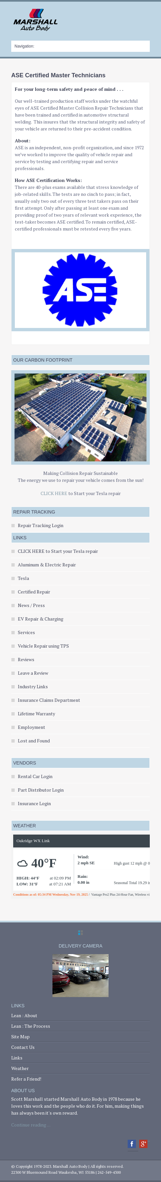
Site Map (20, 1036)
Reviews (26, 659)
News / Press (31, 605)
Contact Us (23, 1047)
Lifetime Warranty (36, 713)
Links (16, 1058)
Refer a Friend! (26, 1079)
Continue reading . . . (30, 1125)
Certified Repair (34, 592)
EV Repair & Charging (40, 619)
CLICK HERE (54, 493)
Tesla (23, 578)
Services (26, 632)
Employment (31, 727)
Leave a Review (33, 673)
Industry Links (33, 686)
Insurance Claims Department (49, 700)
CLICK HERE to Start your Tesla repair (58, 551)
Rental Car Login (35, 776)
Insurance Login (34, 803)
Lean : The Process (30, 1026)
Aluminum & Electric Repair (47, 564)
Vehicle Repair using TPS (43, 646)
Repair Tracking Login (40, 525)
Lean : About (24, 1015)
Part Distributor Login (41, 790)
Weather (20, 1068)
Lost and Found (34, 740)
